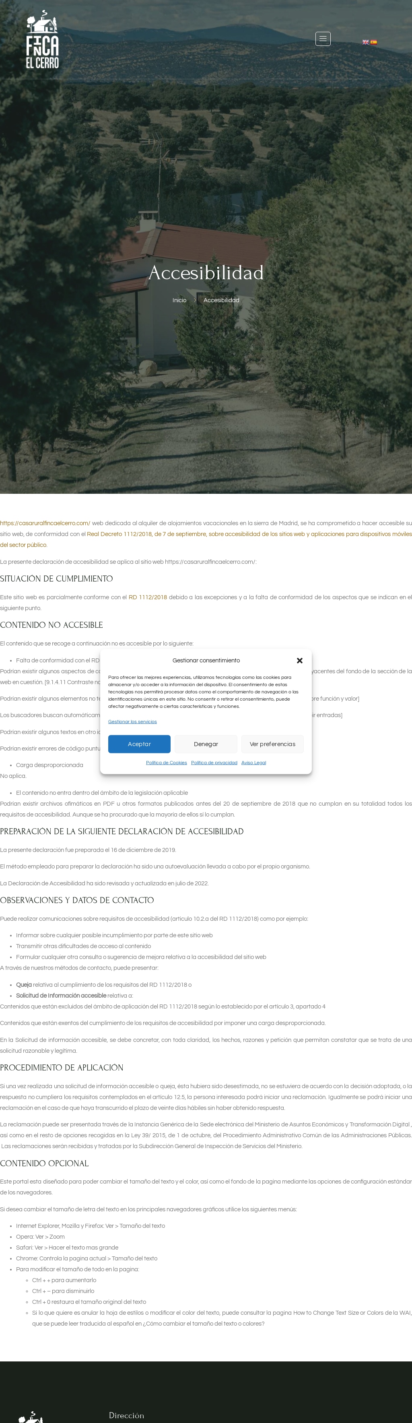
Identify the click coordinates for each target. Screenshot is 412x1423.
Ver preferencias (272, 744)
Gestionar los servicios (132, 721)
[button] (300, 660)
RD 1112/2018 (148, 597)
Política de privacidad (214, 762)
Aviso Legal (253, 762)
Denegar (206, 744)
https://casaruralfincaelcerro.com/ (45, 523)
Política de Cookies (166, 762)
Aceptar (139, 744)
